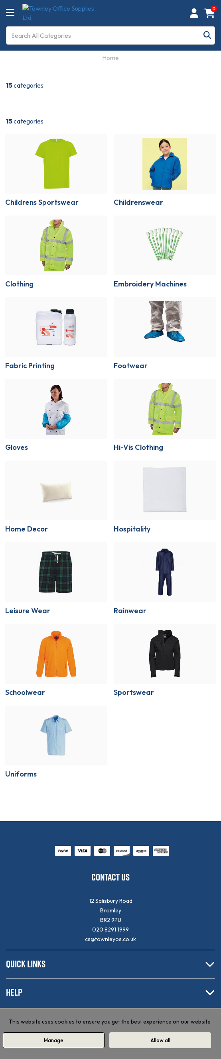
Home (110, 58)
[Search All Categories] (110, 35)
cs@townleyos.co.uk (110, 939)
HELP (14, 992)
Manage (53, 1040)
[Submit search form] (207, 35)
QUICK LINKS (25, 964)
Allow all (160, 1040)
